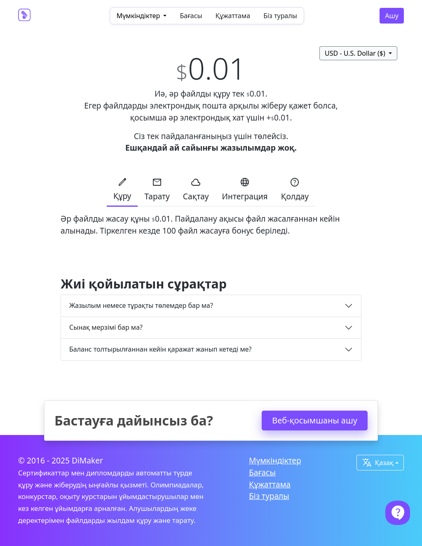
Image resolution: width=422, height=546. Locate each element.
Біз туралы (280, 15)
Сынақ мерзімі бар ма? (106, 327)
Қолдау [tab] (295, 189)
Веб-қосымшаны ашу (314, 420)
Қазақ (378, 462)
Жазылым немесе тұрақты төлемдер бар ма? (141, 305)
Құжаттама (233, 15)
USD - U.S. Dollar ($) (356, 53)
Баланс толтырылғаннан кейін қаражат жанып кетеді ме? (160, 349)
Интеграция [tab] (245, 189)
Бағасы (191, 15)
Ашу (392, 15)
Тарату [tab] (156, 189)
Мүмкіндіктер (275, 460)
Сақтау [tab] (196, 189)
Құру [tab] (122, 188)
